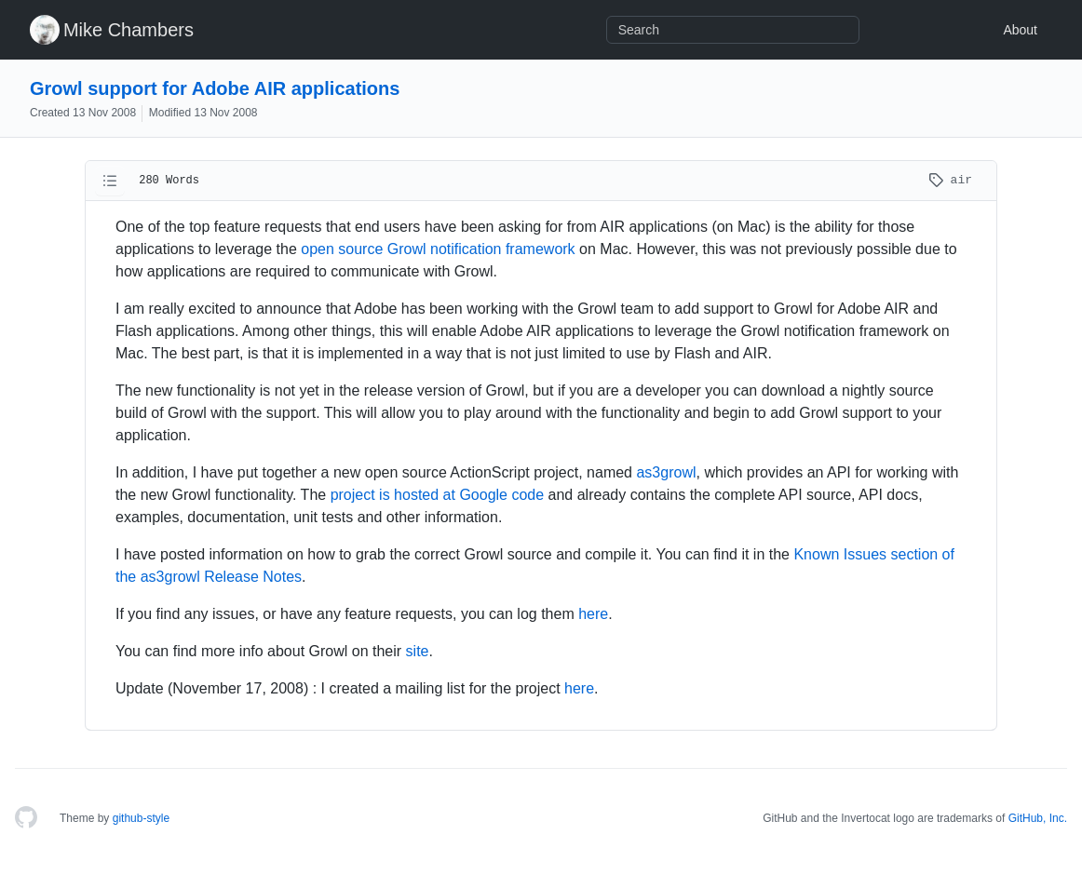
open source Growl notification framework (438, 249)
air (950, 180)
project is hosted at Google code (437, 495)
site (417, 651)
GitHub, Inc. (1037, 818)
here (593, 614)
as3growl (666, 472)
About (1020, 29)
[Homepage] (26, 818)
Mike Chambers (128, 30)
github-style (141, 818)
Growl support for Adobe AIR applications (214, 88)
